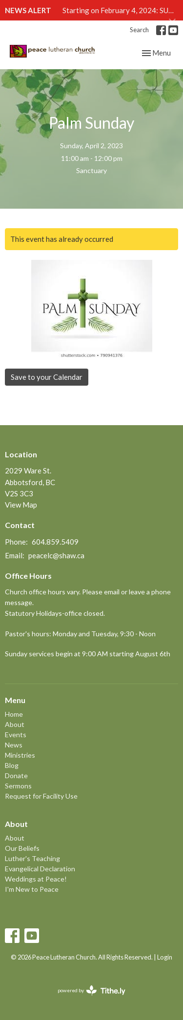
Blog (12, 765)
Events (15, 734)
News (13, 745)
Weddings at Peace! (36, 879)
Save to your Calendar (46, 377)
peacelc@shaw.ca (56, 555)
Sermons (18, 786)
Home (14, 714)
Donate (16, 775)
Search (139, 30)
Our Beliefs (22, 848)
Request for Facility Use (41, 796)
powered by (91, 990)
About (14, 724)
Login (164, 957)
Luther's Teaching (32, 858)
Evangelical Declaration (40, 868)
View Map (21, 504)
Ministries (20, 755)
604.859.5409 (55, 541)
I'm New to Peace (32, 889)
